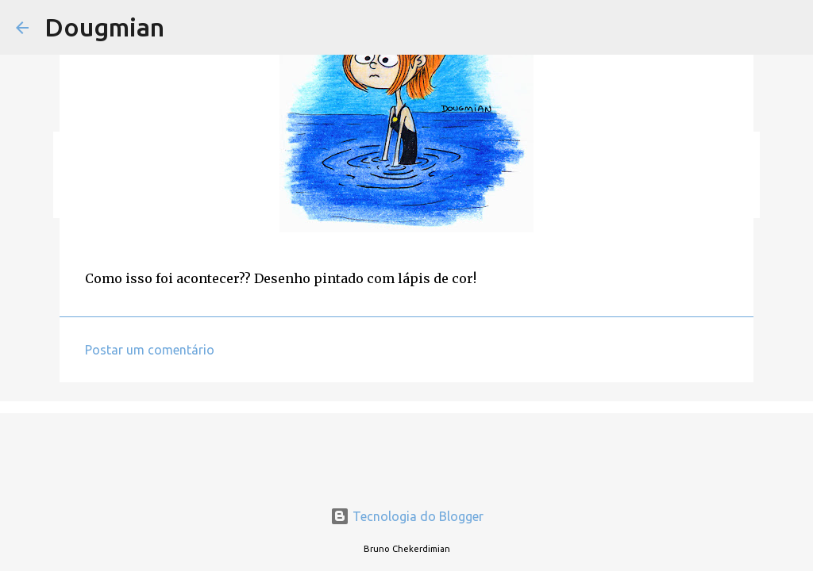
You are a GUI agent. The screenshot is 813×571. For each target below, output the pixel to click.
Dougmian (104, 27)
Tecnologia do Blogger (407, 516)
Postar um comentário (149, 350)
